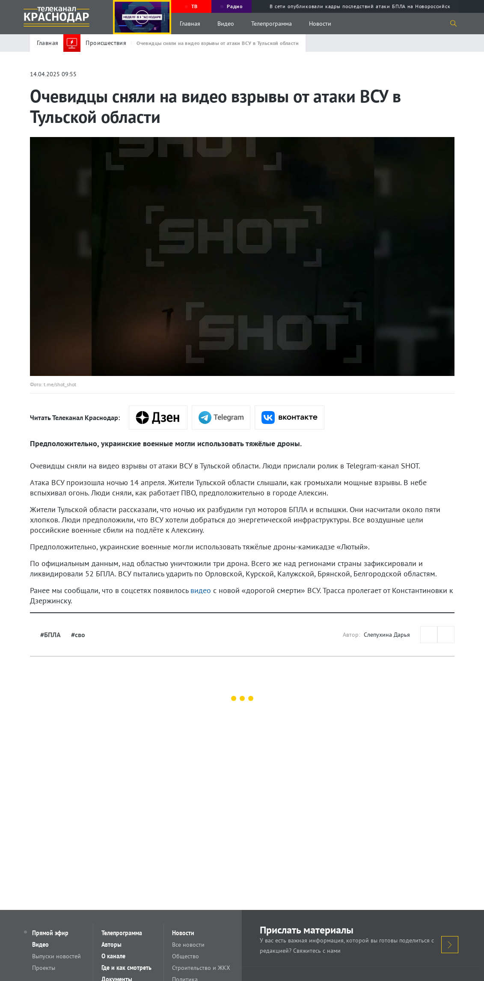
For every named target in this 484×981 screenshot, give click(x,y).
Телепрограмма (271, 23)
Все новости (190, 945)
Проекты (45, 969)
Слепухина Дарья (387, 634)
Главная (190, 23)
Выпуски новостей (58, 957)
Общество (187, 957)
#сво (78, 634)
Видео (225, 23)
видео (200, 590)
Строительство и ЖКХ (203, 969)
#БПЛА (50, 634)
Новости (320, 23)
